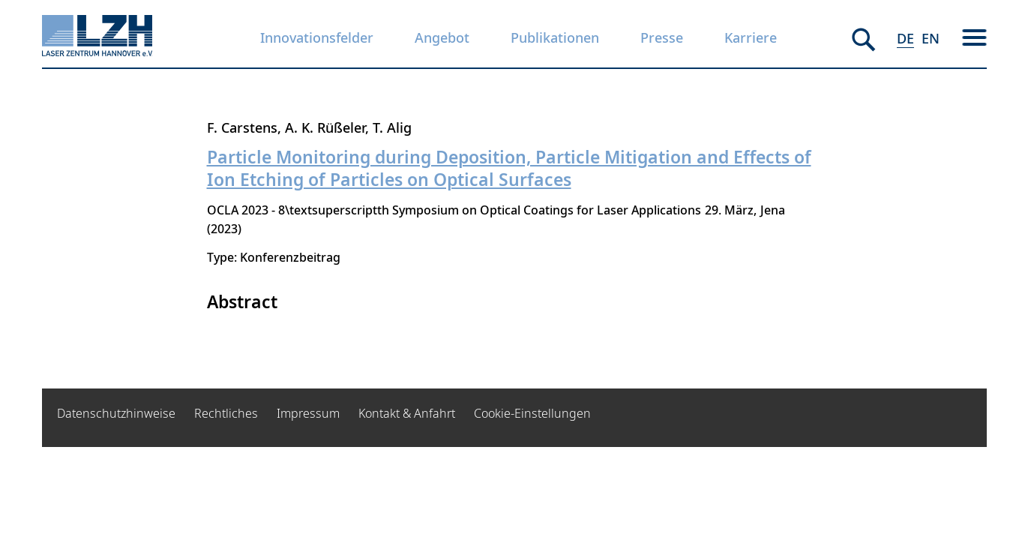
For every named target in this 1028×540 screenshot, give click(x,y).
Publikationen (555, 37)
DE (905, 38)
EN (931, 38)
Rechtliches (226, 413)
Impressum (308, 413)
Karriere (750, 37)
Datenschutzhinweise (116, 413)
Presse (661, 37)
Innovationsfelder (316, 37)
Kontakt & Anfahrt (406, 413)
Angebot (442, 37)
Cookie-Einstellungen (532, 413)
